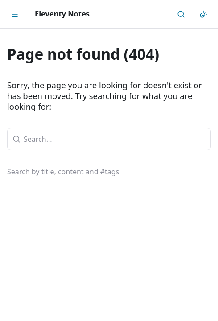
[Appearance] (203, 14)
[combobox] (109, 139)
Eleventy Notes (62, 13)
